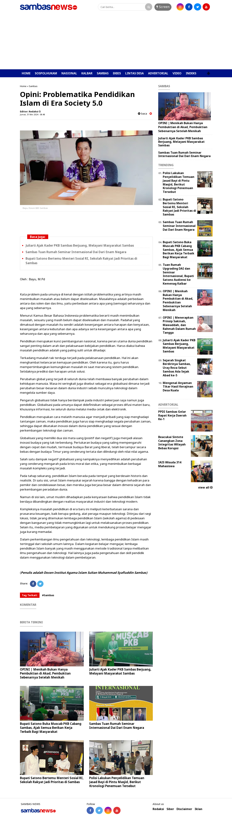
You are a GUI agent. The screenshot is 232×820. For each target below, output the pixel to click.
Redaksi (158, 809)
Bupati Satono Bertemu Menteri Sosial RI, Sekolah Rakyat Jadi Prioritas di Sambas (52, 780)
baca (142, 113)
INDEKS (191, 73)
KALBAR (86, 73)
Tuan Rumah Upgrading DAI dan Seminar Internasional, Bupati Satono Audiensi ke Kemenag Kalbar (178, 274)
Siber (170, 809)
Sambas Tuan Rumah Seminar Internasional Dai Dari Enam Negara (76, 252)
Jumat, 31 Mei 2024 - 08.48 (32, 114)
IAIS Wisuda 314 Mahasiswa (169, 464)
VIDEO (177, 73)
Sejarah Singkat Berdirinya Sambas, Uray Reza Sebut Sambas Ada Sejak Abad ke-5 (177, 367)
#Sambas (48, 595)
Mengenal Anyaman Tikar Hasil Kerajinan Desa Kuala (178, 386)
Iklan (198, 809)
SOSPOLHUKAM (46, 73)
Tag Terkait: (30, 595)
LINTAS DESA (134, 73)
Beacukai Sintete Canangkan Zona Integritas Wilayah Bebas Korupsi (172, 442)
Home (23, 86)
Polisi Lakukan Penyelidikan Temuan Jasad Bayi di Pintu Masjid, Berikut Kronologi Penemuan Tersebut (116, 782)
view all (205, 487)
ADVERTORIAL (158, 73)
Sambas (33, 86)
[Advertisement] (116, 42)
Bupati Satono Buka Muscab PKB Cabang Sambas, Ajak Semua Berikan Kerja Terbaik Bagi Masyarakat (50, 728)
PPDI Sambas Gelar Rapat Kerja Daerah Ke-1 (172, 415)
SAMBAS (103, 73)
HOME (26, 73)
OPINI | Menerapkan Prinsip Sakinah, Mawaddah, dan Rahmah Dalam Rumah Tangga (179, 325)
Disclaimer (184, 809)
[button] (208, 72)
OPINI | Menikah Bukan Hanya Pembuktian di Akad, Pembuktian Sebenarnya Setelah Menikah (45, 673)
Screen (162, 7)
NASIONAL (69, 73)
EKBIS (117, 73)
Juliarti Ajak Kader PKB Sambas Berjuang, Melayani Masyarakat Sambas (80, 245)
